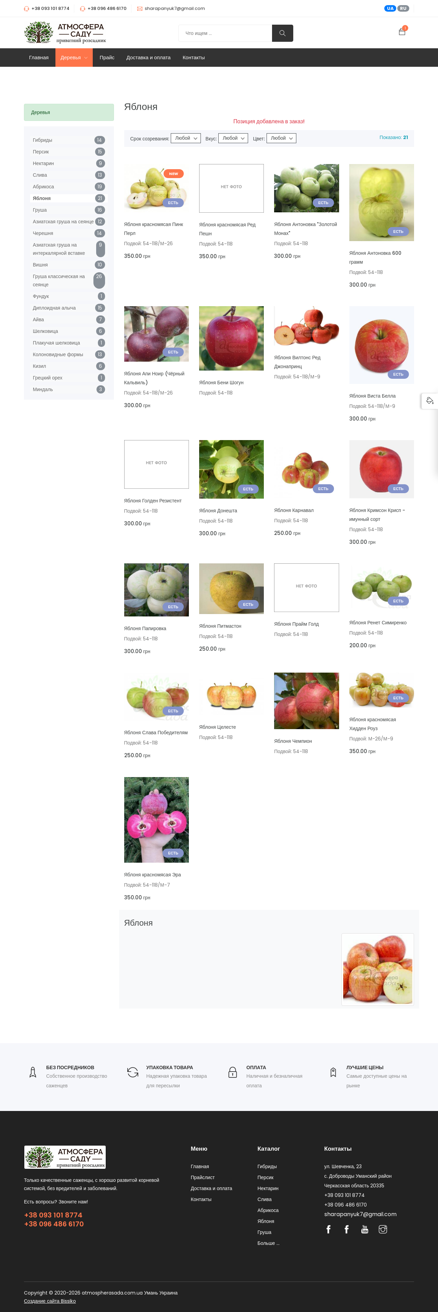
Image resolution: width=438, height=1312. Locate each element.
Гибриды (42, 140)
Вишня (40, 264)
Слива (40, 175)
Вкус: (211, 138)
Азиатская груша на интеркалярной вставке (59, 249)
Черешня (43, 233)
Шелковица (45, 331)
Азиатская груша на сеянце (63, 221)
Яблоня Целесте (217, 727)
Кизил (39, 366)
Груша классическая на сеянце (59, 280)
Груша (40, 210)
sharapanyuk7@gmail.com (175, 8)
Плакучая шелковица (56, 342)
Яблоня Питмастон (220, 626)
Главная (39, 57)
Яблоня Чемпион (293, 741)
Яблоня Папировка (145, 628)
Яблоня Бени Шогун (221, 382)
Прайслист (203, 1177)
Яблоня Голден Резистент (153, 500)
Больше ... (269, 1243)
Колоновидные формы (58, 354)
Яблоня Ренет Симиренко (378, 622)
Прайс (107, 57)
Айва (38, 319)
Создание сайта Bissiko (50, 1301)
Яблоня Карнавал (293, 510)
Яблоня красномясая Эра (152, 874)
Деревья (74, 57)
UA (390, 8)
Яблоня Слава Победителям (156, 732)
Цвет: (259, 138)
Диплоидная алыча (54, 307)
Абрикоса (43, 186)
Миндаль (43, 389)
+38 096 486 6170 (54, 1224)
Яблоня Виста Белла (372, 395)
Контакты (194, 57)
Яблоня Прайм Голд (296, 624)
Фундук (41, 296)
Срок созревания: (149, 138)
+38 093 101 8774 (53, 1215)
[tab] (69, 112)
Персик (41, 151)
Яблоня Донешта (218, 510)
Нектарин (43, 163)
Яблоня (42, 198)
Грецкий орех (47, 377)
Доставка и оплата (149, 57)
